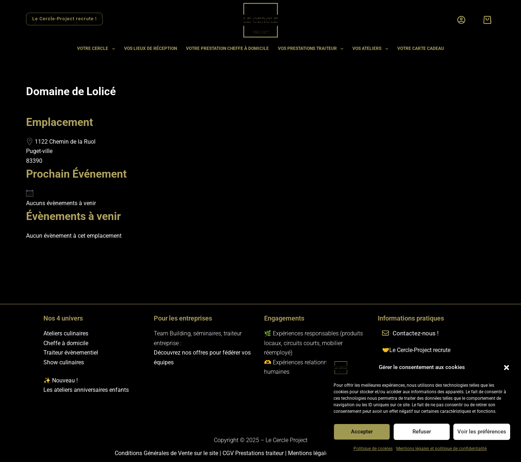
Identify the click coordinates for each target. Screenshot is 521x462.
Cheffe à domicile (65, 343)
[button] (506, 367)
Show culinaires (63, 362)
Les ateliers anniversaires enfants (86, 389)
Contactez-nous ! (416, 333)
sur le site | (208, 453)
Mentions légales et (313, 453)
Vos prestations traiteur (312, 48)
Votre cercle (97, 48)
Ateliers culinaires (65, 333)
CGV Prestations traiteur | (255, 453)
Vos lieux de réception (150, 48)
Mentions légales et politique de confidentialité (441, 448)
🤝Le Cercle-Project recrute (416, 350)
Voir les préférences (481, 431)
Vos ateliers (371, 48)
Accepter (362, 431)
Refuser (421, 431)
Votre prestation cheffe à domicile (227, 48)
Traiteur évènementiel (70, 352)
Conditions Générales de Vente (154, 453)
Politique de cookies (373, 448)
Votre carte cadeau (420, 48)
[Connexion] (461, 20)
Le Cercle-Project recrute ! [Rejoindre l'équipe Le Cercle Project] (64, 18)
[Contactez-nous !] (385, 334)
